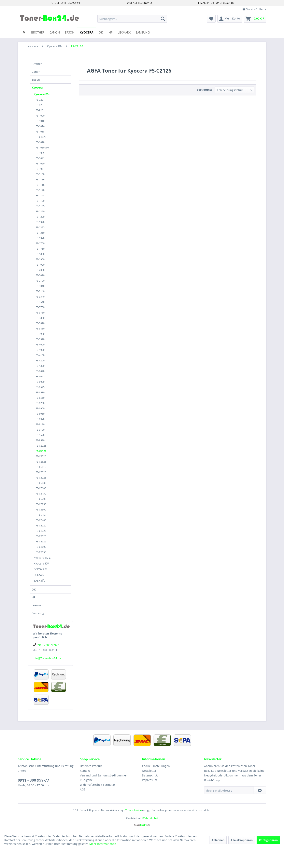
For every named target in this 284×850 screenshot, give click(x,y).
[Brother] (38, 32)
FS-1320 (40, 222)
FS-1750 (40, 248)
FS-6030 (40, 381)
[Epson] (69, 32)
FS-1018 (40, 131)
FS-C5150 (41, 493)
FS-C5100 (41, 488)
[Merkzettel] (211, 19)
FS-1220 (40, 211)
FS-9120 (40, 424)
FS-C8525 (41, 541)
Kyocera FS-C (42, 558)
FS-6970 (40, 419)
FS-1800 (40, 254)
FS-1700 (40, 243)
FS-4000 (40, 344)
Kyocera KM (41, 563)
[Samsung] (142, 32)
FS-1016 (40, 126)
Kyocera (37, 87)
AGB (82, 789)
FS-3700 (40, 307)
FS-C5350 (41, 515)
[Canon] (54, 32)
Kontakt (85, 771)
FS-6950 (40, 413)
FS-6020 (40, 371)
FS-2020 (40, 275)
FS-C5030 (41, 483)
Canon (36, 72)
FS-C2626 (41, 461)
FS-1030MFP (42, 147)
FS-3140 (40, 291)
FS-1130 (40, 200)
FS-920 (39, 110)
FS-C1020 (41, 137)
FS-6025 (40, 376)
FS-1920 (40, 264)
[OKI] (101, 32)
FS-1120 (40, 190)
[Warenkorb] (255, 19)
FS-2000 (40, 270)
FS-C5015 (41, 467)
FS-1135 (40, 206)
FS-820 (39, 105)
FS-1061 (40, 169)
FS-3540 (40, 296)
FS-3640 (40, 302)
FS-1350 (40, 232)
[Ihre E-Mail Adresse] (229, 790)
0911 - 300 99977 (48, 645)
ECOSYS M (40, 569)
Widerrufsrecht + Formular (97, 785)
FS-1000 (40, 115)
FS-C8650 (41, 552)
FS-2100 (40, 280)
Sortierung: (204, 89)
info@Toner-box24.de (47, 658)
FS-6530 (40, 392)
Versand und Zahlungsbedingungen (104, 775)
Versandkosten (133, 810)
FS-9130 (40, 429)
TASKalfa (39, 580)
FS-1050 (40, 163)
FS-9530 (40, 440)
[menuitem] (132, 19)
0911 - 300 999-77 (33, 780)
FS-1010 (40, 121)
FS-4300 (40, 366)
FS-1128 (40, 195)
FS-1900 (40, 259)
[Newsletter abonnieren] (260, 790)
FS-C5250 (41, 504)
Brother (37, 64)
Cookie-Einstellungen (156, 766)
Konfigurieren (268, 840)
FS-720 (39, 99)
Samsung (38, 613)
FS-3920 (40, 339)
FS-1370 (40, 238)
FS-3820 (40, 323)
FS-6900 (40, 408)
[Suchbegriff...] (132, 19)
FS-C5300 (41, 509)
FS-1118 (40, 185)
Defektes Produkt (91, 766)
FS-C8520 (41, 536)
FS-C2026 (41, 445)
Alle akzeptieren (242, 840)
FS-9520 (40, 435)
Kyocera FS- (42, 94)
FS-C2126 (41, 451)
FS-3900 (40, 334)
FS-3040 (40, 286)
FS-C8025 (41, 531)
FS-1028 (40, 142)
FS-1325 (40, 227)
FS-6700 (40, 403)
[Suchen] (163, 19)
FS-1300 (40, 216)
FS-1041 (40, 158)
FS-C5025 (41, 477)
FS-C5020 (41, 472)
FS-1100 (40, 174)
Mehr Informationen (102, 844)
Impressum (149, 780)
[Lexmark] (124, 32)
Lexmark (37, 605)
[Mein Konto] (229, 19)
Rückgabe (86, 780)
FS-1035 (40, 153)
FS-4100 (40, 355)
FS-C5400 (41, 520)
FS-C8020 (41, 525)
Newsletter (149, 771)
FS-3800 (40, 318)
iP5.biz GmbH (150, 818)
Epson (36, 79)
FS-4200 (40, 360)
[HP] (110, 32)
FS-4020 (40, 350)
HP (33, 597)
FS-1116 (40, 179)
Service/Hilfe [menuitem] (253, 9)
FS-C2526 (41, 456)
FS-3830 (40, 328)
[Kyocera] (86, 32)
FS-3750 (40, 312)
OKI (34, 589)
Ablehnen (217, 840)
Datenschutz (150, 775)
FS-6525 (40, 387)
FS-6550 (40, 397)
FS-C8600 (41, 547)
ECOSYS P (40, 575)
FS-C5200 (41, 499)
